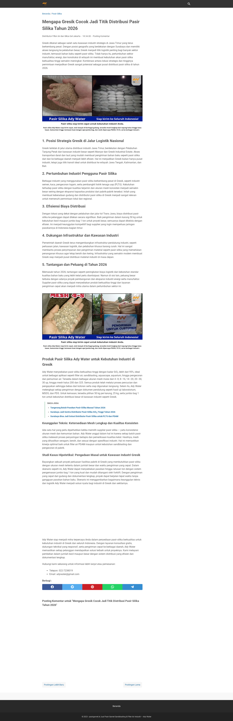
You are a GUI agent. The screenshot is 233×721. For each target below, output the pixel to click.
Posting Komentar (101, 36)
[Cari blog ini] (189, 4)
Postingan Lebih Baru (54, 685)
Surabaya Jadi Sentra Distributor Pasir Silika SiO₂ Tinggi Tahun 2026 (82, 412)
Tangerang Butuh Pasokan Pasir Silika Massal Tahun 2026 (77, 407)
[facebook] (52, 587)
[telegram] (132, 587)
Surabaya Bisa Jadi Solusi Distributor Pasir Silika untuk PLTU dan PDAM (84, 416)
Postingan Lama (132, 685)
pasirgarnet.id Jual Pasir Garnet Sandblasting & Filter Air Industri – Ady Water (120, 717)
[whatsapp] (112, 587)
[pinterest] (92, 587)
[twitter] (72, 587)
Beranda (117, 706)
